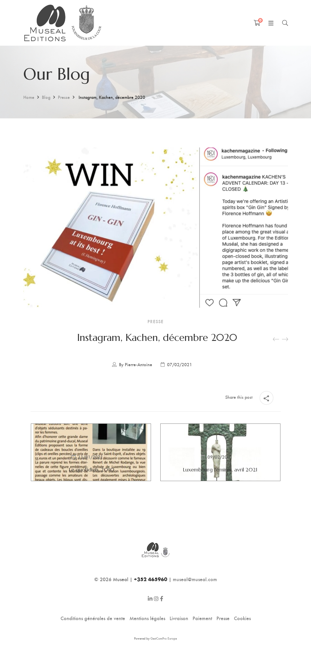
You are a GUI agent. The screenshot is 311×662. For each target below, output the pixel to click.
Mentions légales (147, 618)
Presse (64, 97)
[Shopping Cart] (257, 22)
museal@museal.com (195, 579)
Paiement (202, 618)
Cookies (242, 618)
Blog (46, 97)
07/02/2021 (179, 364)
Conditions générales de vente (93, 618)
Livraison (179, 618)
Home (28, 97)
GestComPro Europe (163, 638)
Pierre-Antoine (138, 364)
